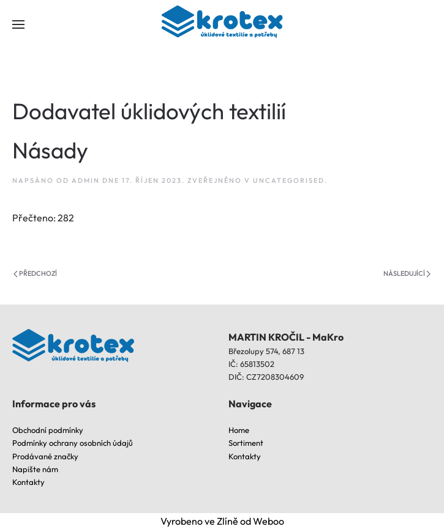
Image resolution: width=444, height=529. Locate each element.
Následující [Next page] (407, 273)
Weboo (268, 521)
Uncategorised (289, 180)
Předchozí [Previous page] (35, 273)
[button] (18, 24)
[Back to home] (222, 24)
